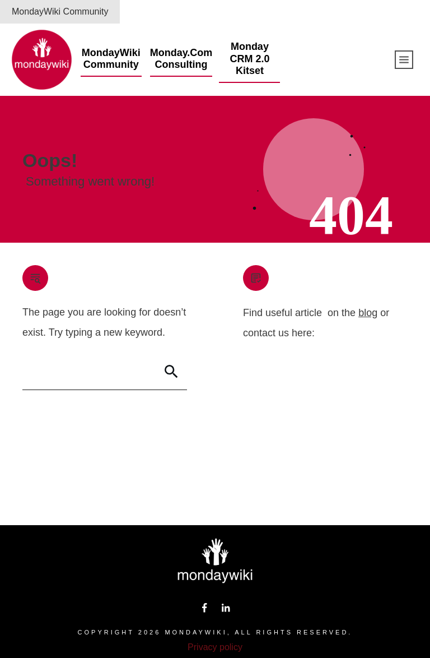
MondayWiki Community (60, 11)
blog (367, 312)
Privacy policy (215, 647)
